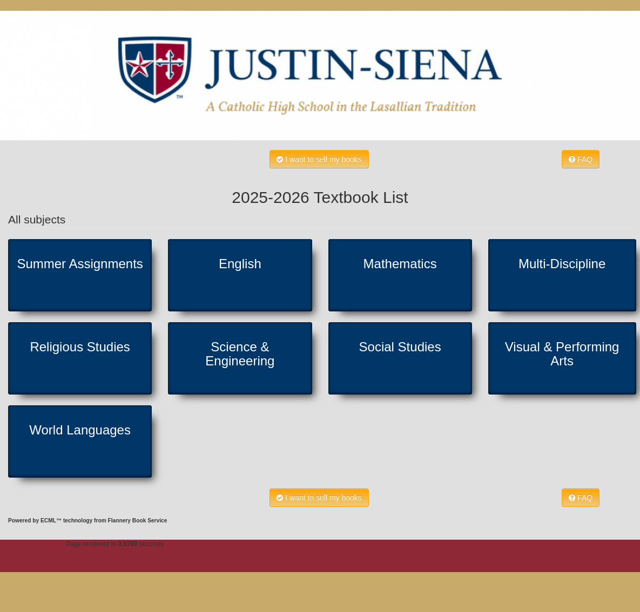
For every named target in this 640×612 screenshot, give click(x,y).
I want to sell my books (319, 159)
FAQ (580, 159)
